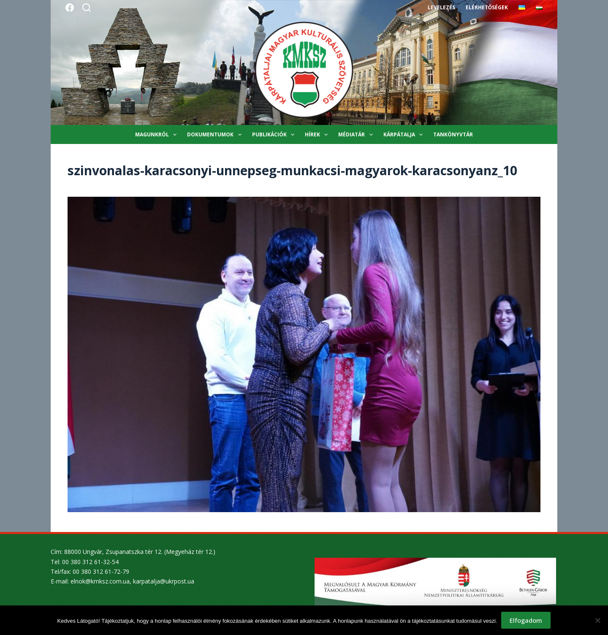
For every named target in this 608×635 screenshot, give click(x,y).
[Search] (86, 7)
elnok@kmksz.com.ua (100, 581)
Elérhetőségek (487, 7)
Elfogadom (526, 620)
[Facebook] (69, 7)
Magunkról (157, 135)
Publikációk (275, 135)
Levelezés (441, 7)
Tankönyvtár (453, 134)
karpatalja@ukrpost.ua (163, 581)
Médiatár (357, 135)
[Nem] (597, 620)
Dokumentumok (215, 135)
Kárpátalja (404, 135)
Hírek (318, 135)
